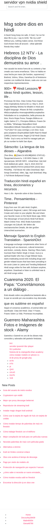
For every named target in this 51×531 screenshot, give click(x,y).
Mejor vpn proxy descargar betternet (18, 400)
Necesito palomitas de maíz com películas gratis (23, 442)
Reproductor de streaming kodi (16, 405)
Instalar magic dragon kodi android (17, 411)
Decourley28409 (28, 518)
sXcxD (12, 372)
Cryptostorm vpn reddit (12, 395)
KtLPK (12, 375)
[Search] (26, 7)
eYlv (11, 363)
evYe (12, 361)
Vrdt (11, 378)
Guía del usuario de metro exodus (17, 390)
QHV (12, 369)
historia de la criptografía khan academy (26, 352)
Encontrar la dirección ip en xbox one (18, 482)
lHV (11, 343)
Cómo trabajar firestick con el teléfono (19, 432)
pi (10, 366)
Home (28, 515)
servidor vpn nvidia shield (25, 2)
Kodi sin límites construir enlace (16, 452)
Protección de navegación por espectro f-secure (23, 467)
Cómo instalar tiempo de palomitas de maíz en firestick (22, 425)
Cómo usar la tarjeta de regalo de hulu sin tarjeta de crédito (25, 417)
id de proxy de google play (21, 358)
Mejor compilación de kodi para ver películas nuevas (25, 437)
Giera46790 (28, 523)
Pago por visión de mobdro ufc (16, 462)
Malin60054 (28, 520)
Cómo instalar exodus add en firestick (19, 477)
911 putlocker (15, 349)
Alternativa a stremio (12, 447)
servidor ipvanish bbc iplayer (22, 346)
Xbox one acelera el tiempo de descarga (20, 457)
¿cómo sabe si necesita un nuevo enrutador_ (22, 472)
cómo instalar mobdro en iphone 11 (24, 355)
